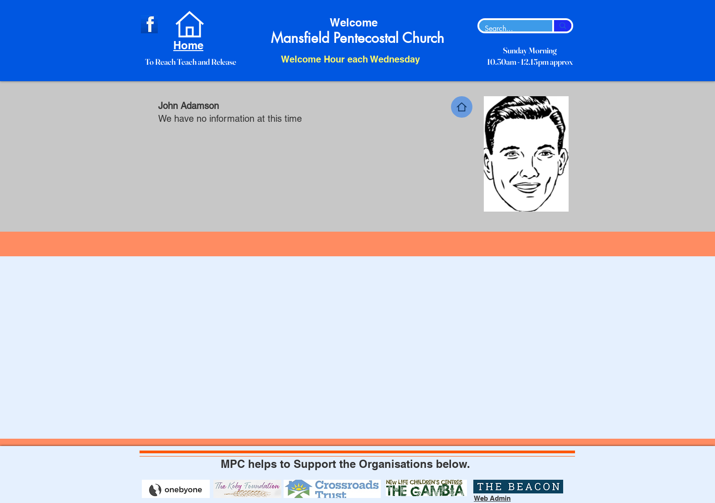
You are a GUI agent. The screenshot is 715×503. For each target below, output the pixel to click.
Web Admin (492, 498)
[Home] (461, 107)
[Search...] (509, 28)
